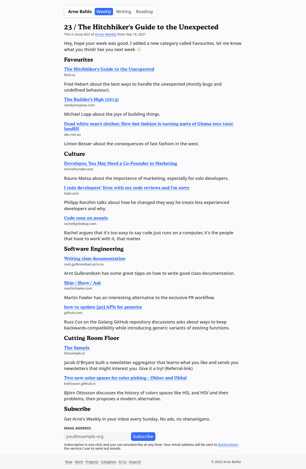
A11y (123, 461)
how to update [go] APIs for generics (103, 306)
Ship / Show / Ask (82, 282)
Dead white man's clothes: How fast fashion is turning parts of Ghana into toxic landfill (148, 126)
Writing (123, 11)
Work (79, 461)
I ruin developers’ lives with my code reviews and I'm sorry (126, 187)
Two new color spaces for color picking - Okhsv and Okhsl (125, 377)
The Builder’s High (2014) (91, 99)
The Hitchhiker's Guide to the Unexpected (109, 69)
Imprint (135, 461)
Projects (92, 461)
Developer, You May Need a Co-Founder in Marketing (120, 163)
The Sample (77, 347)
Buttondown (228, 444)
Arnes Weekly (105, 34)
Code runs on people (86, 217)
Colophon (108, 461)
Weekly (104, 11)
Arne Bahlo (80, 11)
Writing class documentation (95, 258)
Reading (144, 11)
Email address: (77, 428)
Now (68, 461)
